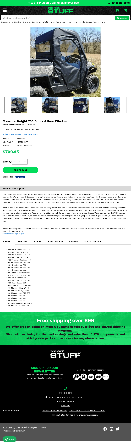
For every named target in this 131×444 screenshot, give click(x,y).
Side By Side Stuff (17, 430)
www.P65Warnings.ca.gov (13, 236)
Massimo (17, 25)
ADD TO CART (20, 173)
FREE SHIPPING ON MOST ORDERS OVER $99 (53, 3)
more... (10, 25)
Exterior (26, 25)
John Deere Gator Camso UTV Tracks (87, 413)
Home (3, 25)
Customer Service (65, 404)
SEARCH (122, 18)
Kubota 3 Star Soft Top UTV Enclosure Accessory (75, 417)
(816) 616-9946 (119, 3)
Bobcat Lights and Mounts (54, 413)
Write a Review (31, 132)
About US (65, 408)
